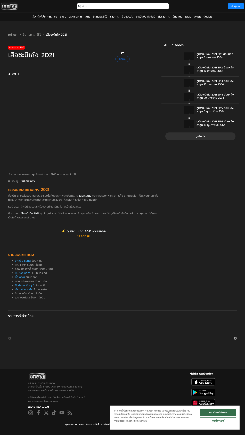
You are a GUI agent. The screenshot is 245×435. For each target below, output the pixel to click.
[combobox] (124, 6)
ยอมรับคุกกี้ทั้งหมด (218, 412)
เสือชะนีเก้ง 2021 (56, 34)
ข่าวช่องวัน (106, 424)
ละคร (81, 424)
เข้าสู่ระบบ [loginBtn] (236, 6)
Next (235, 338)
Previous (10, 338)
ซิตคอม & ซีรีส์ (32, 34)
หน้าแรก (13, 34)
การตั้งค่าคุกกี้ (218, 420)
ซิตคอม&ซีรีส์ (92, 424)
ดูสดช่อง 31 (71, 424)
